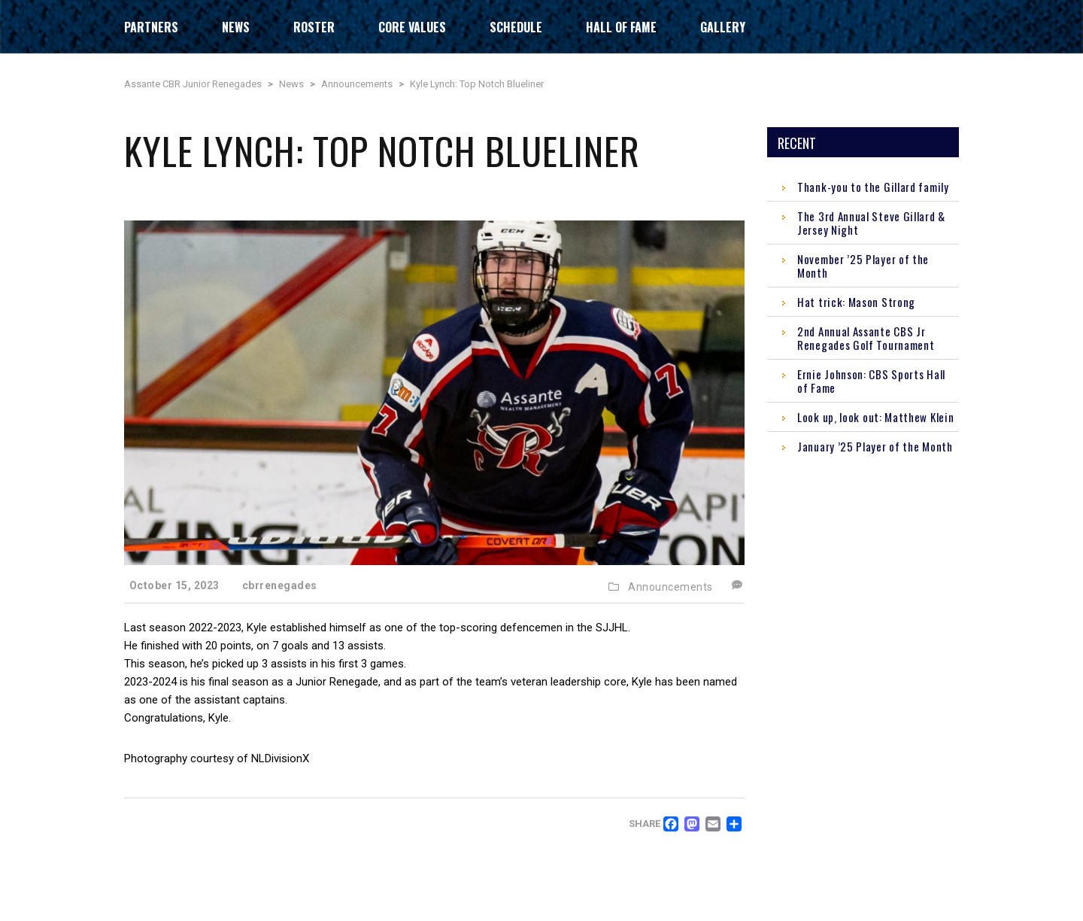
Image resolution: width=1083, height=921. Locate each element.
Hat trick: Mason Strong (856, 302)
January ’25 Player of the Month (875, 446)
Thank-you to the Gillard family (873, 186)
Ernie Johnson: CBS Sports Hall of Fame (871, 380)
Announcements (670, 587)
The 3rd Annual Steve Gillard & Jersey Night (871, 222)
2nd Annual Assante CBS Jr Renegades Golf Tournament (866, 337)
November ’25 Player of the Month (863, 265)
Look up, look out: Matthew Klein (875, 417)
